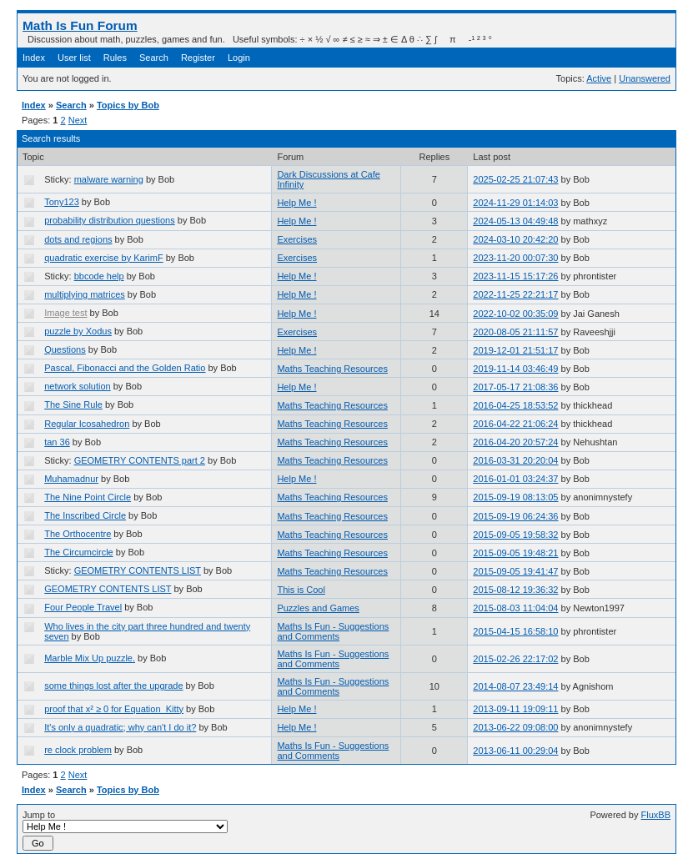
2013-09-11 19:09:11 (515, 709)
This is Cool (300, 590)
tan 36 (57, 442)
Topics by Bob (128, 105)
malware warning (108, 179)
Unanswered (644, 78)
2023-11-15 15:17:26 (515, 276)
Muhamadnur (71, 479)
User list (74, 58)
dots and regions (78, 239)
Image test (65, 313)
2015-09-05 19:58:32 (515, 535)
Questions (65, 349)
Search (153, 58)
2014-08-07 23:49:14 (515, 686)
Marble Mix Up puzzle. (89, 658)
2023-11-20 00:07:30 (515, 258)
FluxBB (655, 815)
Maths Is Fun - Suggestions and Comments (333, 631)
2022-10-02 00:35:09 (515, 314)
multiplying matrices (84, 294)
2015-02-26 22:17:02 (515, 659)
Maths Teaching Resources (332, 369)
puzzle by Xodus (78, 331)
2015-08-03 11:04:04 (515, 608)
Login (239, 58)
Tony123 (61, 202)
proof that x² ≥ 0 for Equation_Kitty (113, 709)
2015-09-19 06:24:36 (515, 516)
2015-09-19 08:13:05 (515, 497)
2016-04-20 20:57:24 (515, 442)
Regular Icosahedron (86, 424)
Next (78, 120)
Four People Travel (83, 607)
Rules (115, 58)
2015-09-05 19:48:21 (515, 553)
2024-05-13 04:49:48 (515, 221)
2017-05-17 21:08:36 (515, 387)
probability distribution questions (109, 220)
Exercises (297, 239)
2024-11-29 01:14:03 (515, 203)
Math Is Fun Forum (80, 25)
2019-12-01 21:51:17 (515, 350)
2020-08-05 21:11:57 (515, 332)
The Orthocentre (77, 534)
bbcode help (99, 276)
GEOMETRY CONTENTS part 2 (139, 460)
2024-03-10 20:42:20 (515, 239)
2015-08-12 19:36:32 (515, 590)
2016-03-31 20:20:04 (515, 460)
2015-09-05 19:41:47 (515, 571)
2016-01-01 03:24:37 (515, 479)
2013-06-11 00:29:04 (515, 751)
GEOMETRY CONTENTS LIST (137, 570)
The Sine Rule (73, 404)
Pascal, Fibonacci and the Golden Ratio (124, 368)
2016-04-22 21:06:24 (515, 424)
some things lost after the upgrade (113, 686)
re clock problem (78, 750)
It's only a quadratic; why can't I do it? (120, 727)
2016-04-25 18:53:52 (515, 405)
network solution (77, 386)
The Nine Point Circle (87, 497)
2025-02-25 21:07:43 (515, 179)
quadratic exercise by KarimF (103, 258)
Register (198, 58)
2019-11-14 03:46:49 (515, 369)
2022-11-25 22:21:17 (515, 294)
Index (34, 58)
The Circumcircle (78, 552)
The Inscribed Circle (85, 515)
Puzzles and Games (318, 608)
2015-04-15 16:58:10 (515, 631)
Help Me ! (296, 203)
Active (598, 78)
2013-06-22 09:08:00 (515, 727)
